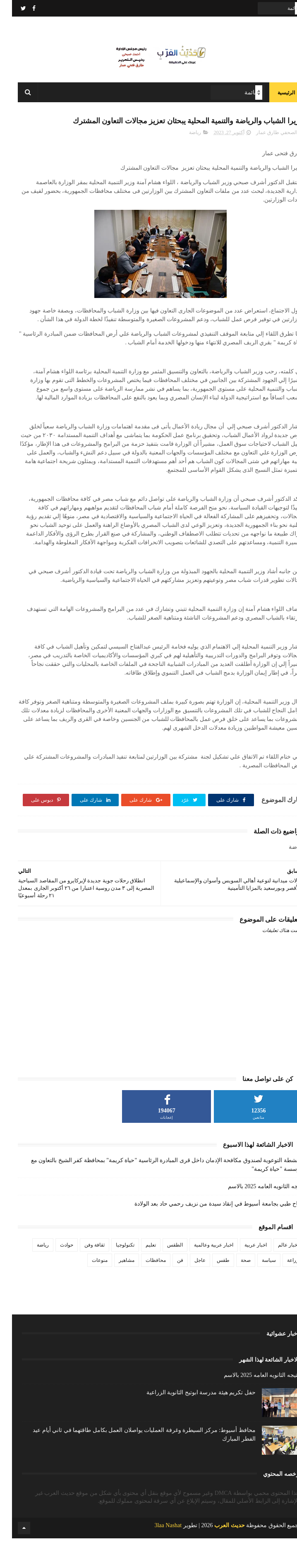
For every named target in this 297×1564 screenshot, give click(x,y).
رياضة (183, 158)
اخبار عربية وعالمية (201, 1270)
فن (168, 1286)
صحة (234, 1286)
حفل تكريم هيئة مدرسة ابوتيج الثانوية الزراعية (189, 1418)
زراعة (281, 1286)
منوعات (88, 1286)
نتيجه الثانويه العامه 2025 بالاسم (253, 1212)
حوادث (54, 1270)
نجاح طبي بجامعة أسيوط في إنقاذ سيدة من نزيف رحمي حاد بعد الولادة (206, 1229)
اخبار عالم (276, 1270)
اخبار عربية (243, 1270)
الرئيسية (274, 99)
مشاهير (114, 1286)
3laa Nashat (156, 1551)
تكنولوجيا (113, 1270)
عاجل (188, 1286)
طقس (211, 1286)
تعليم (139, 1270)
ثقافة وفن (82, 1270)
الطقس (163, 1270)
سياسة (257, 1286)
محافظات (144, 1286)
